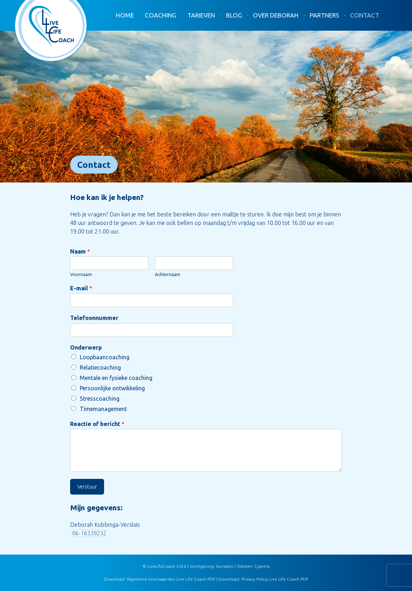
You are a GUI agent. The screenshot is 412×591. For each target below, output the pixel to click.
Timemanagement (103, 409)
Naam (80, 251)
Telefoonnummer (94, 318)
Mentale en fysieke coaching (116, 378)
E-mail (81, 288)
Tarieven (201, 15)
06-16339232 (89, 533)
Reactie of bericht (97, 424)
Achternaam (167, 274)
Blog (234, 15)
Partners (324, 15)
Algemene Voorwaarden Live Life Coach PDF (171, 579)
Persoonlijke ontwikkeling (112, 388)
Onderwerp (86, 347)
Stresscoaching (99, 398)
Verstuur (87, 487)
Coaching (160, 15)
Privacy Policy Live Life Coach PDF (274, 579)
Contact (364, 15)
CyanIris (262, 566)
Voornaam (81, 274)
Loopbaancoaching (104, 357)
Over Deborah (276, 15)
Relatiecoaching (100, 367)
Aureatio (225, 566)
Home (125, 15)
